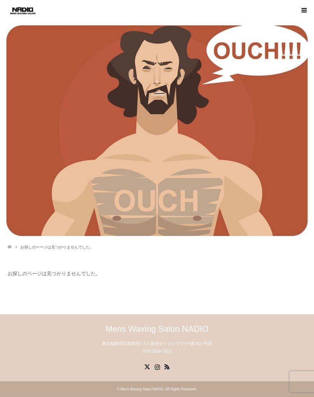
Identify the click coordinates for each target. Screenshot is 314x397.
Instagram (157, 366)
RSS (167, 366)
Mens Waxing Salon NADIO (157, 329)
